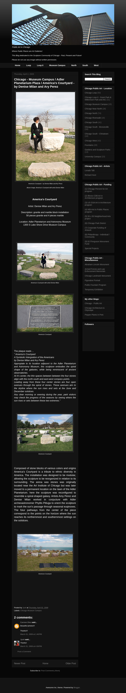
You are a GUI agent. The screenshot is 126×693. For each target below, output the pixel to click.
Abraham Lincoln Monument (97, 264)
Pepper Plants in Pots (94, 315)
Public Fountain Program (95, 285)
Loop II (40, 65)
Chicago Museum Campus (31, 611)
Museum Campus (57, 65)
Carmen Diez (25, 622)
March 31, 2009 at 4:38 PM (31, 646)
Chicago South (91, 122)
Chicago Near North (93, 109)
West (96, 65)
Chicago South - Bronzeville (97, 127)
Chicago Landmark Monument (98, 276)
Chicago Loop (91, 93)
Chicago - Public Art (93, 303)
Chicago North (91, 113)
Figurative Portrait (92, 280)
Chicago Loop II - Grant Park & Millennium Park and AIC (98, 98)
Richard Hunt (90, 175)
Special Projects (92, 248)
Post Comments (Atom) (50, 671)
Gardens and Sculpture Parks (97, 150)
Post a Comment (24, 651)
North (73, 65)
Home (17, 65)
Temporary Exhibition (94, 289)
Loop (28, 65)
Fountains (89, 145)
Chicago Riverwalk (93, 118)
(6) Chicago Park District (95, 223)
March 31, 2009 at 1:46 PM (31, 634)
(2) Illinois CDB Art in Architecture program (94, 197)
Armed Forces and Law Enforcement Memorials (95, 270)
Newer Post (19, 663)
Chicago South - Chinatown (96, 134)
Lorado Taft (90, 170)
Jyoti (22, 639)
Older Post (71, 663)
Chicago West (91, 141)
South (85, 65)
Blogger (77, 687)
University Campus (93, 156)
